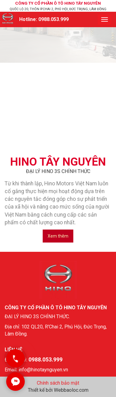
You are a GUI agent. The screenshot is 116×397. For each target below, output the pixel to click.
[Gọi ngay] (15, 358)
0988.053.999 (53, 19)
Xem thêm (58, 236)
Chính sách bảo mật (58, 383)
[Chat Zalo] (15, 381)
